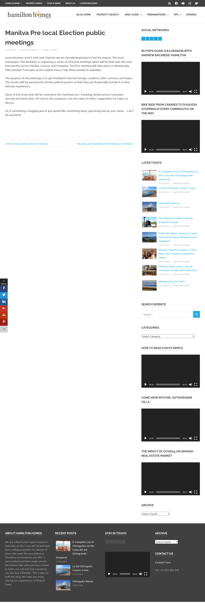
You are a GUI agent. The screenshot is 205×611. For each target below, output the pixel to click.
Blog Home (84, 14)
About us (70, 3)
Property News (34, 3)
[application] (170, 78)
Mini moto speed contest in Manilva (27, 143)
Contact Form (163, 562)
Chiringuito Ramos (169, 203)
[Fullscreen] (195, 91)
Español (191, 14)
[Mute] (190, 91)
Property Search (108, 14)
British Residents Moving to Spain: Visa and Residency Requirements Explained (178, 236)
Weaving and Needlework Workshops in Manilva (104, 143)
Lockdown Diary (89, 3)
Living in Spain (13, 3)
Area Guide (133, 14)
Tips (177, 14)
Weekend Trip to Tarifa (172, 281)
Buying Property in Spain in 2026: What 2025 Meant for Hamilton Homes (178, 253)
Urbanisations (158, 14)
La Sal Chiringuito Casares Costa (177, 187)
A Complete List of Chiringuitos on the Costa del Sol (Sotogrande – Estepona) (178, 175)
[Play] (145, 91)
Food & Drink (54, 3)
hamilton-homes (29, 49)
